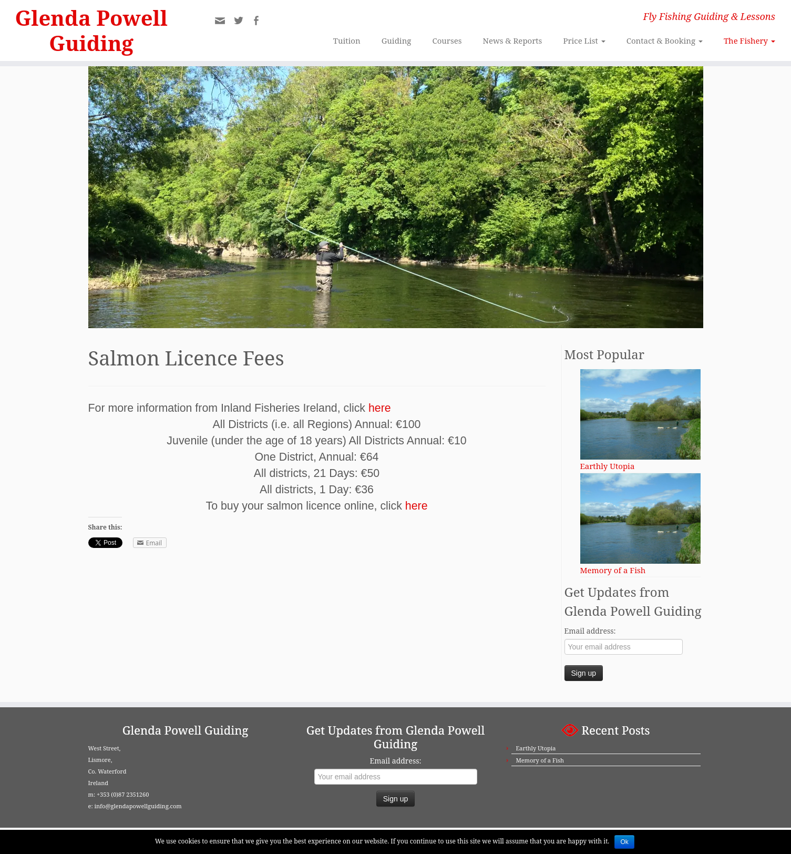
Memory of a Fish (539, 760)
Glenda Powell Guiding (91, 30)
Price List (584, 40)
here (379, 408)
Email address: (590, 631)
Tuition (347, 40)
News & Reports (512, 40)
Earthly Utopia (536, 748)
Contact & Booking (664, 40)
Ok (624, 842)
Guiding (397, 40)
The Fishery (749, 40)
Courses (446, 40)
